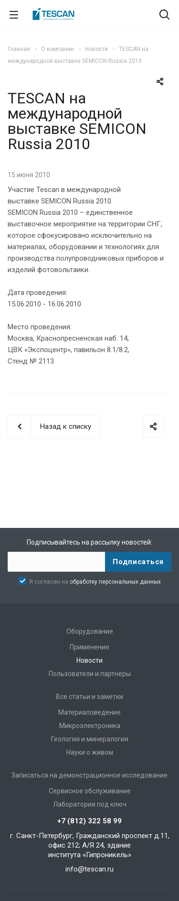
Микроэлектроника (89, 725)
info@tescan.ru (89, 869)
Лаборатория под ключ (89, 804)
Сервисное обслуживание (90, 791)
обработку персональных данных (115, 581)
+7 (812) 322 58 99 (89, 821)
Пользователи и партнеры (90, 674)
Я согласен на (95, 581)
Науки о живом (89, 752)
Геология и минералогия (89, 739)
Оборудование (89, 631)
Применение (89, 647)
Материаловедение (89, 712)
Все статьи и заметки (89, 696)
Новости (89, 660)
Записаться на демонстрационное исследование (89, 775)
